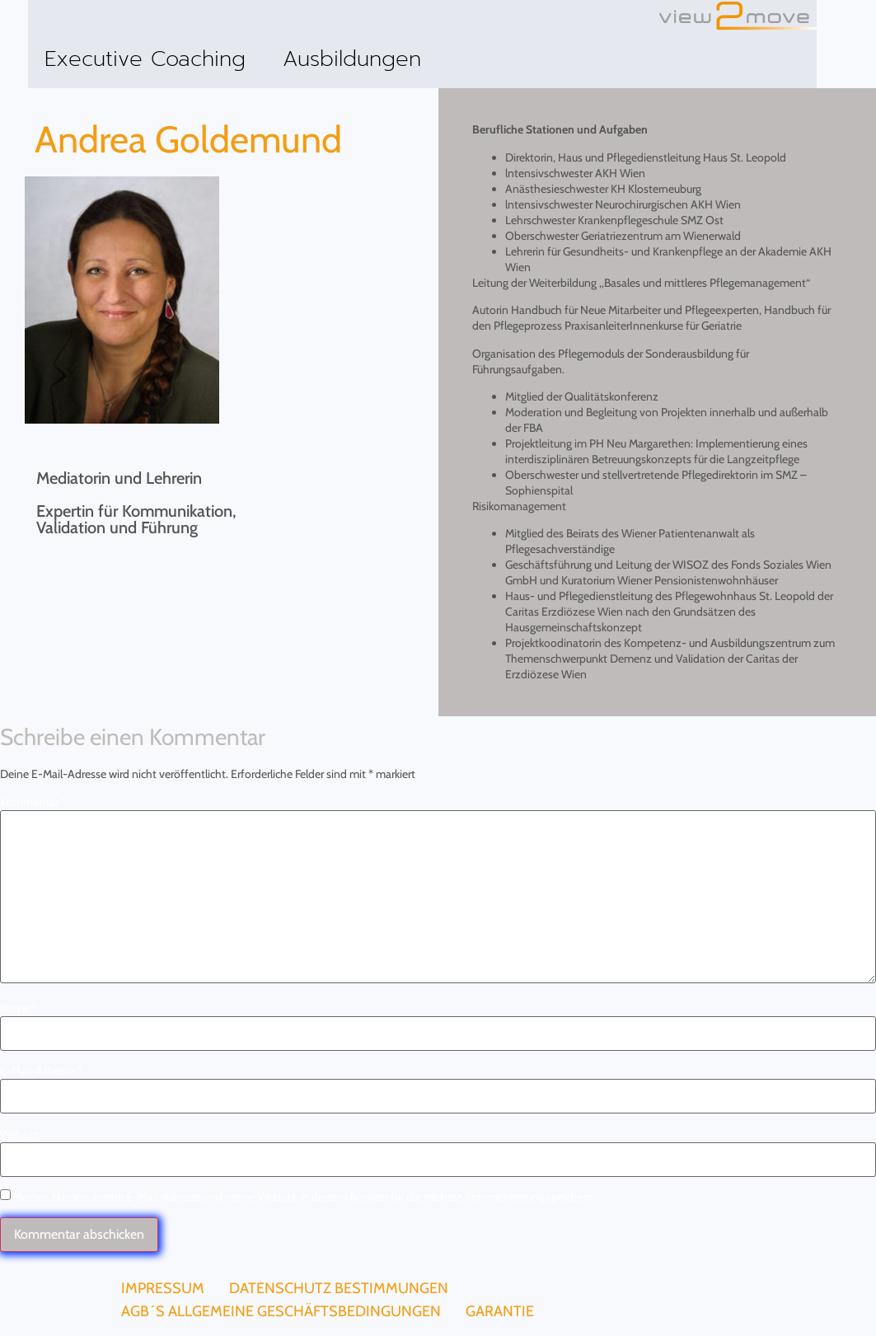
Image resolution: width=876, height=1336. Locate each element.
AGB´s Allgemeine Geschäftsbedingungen (281, 1311)
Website (20, 1134)
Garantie (500, 1311)
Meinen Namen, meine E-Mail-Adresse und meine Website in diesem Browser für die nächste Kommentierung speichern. (304, 1196)
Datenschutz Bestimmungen (338, 1288)
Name (18, 1008)
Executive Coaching (145, 59)
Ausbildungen (352, 59)
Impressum (162, 1288)
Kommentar (33, 802)
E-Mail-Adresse (41, 1070)
